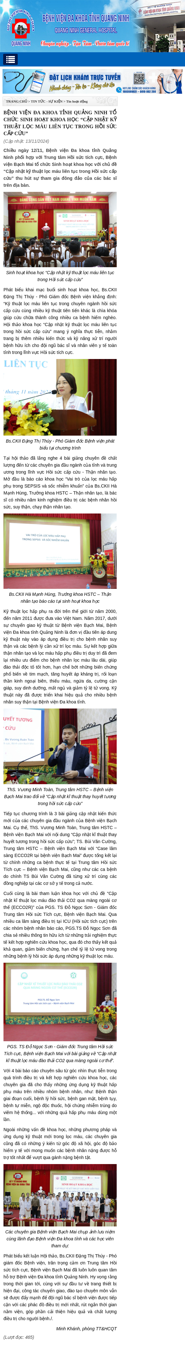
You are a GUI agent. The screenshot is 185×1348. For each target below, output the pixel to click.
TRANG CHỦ (16, 101)
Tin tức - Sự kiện (47, 101)
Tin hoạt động (77, 101)
